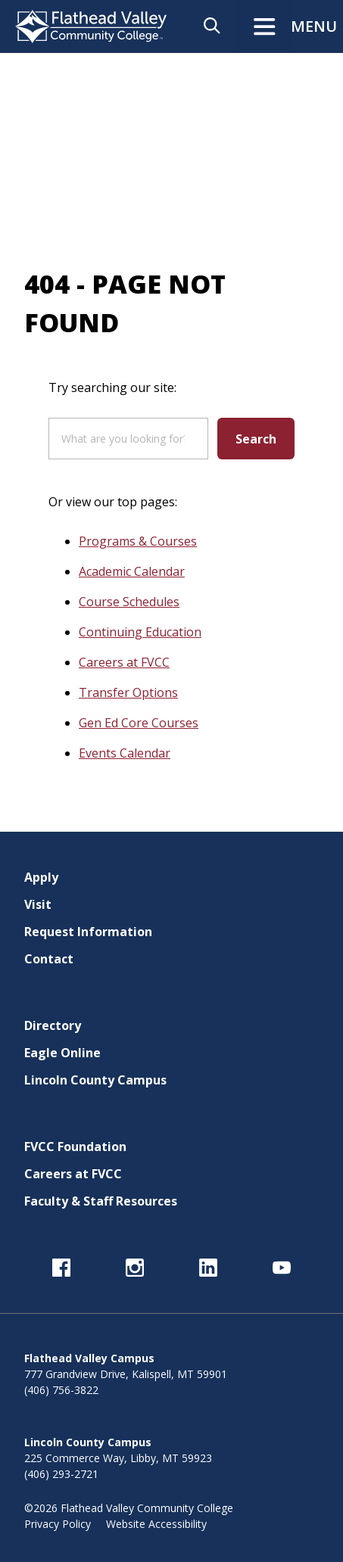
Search (255, 439)
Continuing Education (140, 632)
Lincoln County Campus (95, 1080)
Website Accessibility (156, 1524)
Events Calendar (124, 753)
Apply (41, 877)
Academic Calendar (132, 571)
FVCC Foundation (75, 1146)
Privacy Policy (57, 1524)
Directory (52, 1025)
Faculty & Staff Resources (100, 1201)
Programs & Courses (138, 541)
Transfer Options (128, 692)
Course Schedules (129, 601)
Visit (37, 904)
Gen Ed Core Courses (138, 722)
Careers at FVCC (124, 662)
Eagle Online (62, 1052)
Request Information (88, 931)
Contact (48, 959)
